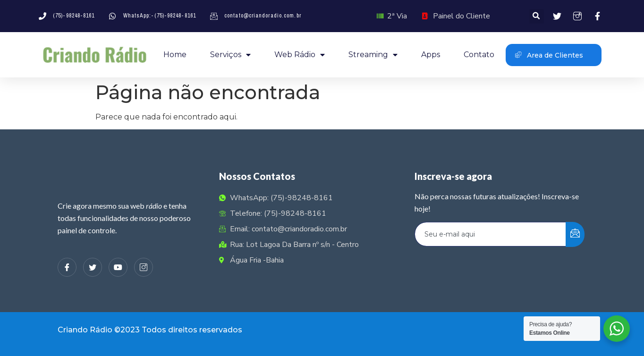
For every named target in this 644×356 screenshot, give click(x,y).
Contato (479, 54)
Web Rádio (299, 54)
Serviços (230, 54)
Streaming (373, 54)
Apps (430, 54)
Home (174, 54)
